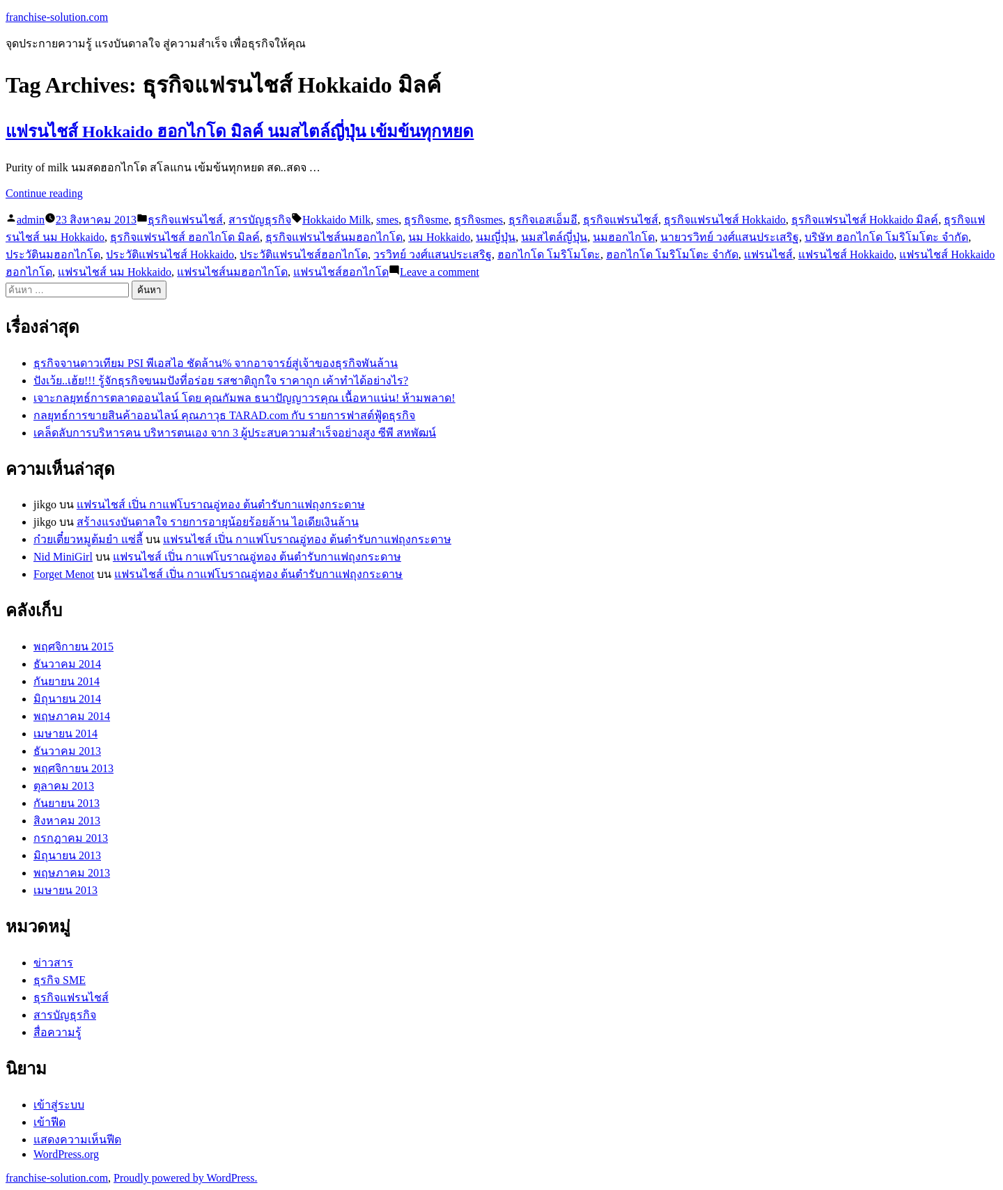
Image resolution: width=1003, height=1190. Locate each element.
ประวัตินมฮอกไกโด (53, 254)
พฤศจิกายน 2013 (73, 768)
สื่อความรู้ (57, 1032)
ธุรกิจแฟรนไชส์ (185, 220)
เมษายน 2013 (65, 890)
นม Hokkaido (439, 237)
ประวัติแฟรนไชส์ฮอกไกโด (304, 254)
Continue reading (44, 193)
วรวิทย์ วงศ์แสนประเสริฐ (432, 254)
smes (387, 220)
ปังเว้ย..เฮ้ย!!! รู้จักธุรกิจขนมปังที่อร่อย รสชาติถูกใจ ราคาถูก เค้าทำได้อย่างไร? (220, 380)
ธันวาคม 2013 (67, 751)
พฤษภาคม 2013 (71, 873)
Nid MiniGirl (63, 557)
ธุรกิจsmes (478, 220)
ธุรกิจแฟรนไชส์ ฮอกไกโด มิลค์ (185, 237)
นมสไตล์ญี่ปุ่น (554, 237)
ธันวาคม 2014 (67, 664)
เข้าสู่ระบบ (58, 1105)
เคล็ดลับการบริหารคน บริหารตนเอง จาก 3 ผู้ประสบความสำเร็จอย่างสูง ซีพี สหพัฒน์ (234, 433)
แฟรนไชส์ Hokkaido (846, 254)
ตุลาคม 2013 (63, 786)
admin (31, 220)
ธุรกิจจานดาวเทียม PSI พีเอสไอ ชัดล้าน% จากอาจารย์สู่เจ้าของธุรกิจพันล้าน (215, 363)
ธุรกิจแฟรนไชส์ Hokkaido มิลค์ (864, 220)
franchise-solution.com (57, 17)
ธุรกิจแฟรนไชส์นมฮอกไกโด (334, 237)
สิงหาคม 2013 (66, 821)
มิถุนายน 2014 (67, 699)
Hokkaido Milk (336, 220)
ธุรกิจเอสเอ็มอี (542, 220)
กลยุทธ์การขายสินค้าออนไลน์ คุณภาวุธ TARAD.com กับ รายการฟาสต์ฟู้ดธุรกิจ (224, 415)
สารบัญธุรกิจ (259, 220)
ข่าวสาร (53, 963)
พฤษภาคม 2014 (71, 716)
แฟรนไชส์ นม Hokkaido (114, 272)
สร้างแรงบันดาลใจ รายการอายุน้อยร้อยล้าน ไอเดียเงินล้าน (218, 522)
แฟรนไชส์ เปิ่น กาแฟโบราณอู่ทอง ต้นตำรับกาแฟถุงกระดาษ (221, 504)
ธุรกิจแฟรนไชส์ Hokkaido (725, 220)
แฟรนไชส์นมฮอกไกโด (232, 272)
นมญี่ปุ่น (495, 237)
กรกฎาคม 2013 (70, 838)
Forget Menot (63, 574)
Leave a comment (439, 272)
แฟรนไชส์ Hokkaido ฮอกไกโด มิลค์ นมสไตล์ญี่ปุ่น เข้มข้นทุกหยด (240, 132)
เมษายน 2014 (65, 733)
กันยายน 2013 (66, 803)
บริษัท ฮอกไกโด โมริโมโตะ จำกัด (886, 237)
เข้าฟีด (49, 1122)
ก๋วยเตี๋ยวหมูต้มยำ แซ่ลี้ (88, 539)
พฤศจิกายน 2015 (73, 646)
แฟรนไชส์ (768, 254)
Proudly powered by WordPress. (185, 1178)
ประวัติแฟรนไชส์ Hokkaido (170, 254)
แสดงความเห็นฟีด (77, 1139)
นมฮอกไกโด (624, 237)
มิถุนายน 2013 (67, 855)
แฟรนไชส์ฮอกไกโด (341, 272)
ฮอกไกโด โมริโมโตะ (548, 254)
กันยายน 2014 (66, 681)
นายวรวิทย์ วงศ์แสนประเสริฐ (729, 237)
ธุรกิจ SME (59, 980)
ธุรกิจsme (426, 220)
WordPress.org (66, 1154)
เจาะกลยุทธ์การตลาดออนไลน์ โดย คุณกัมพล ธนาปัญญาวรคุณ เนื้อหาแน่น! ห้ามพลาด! (244, 398)
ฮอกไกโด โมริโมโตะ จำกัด (672, 254)
